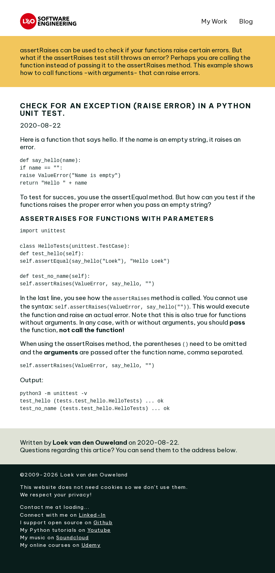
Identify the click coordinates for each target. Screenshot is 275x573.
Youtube (99, 528)
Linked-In (92, 513)
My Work (214, 21)
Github (103, 520)
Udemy (91, 543)
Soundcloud (72, 535)
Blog (246, 21)
